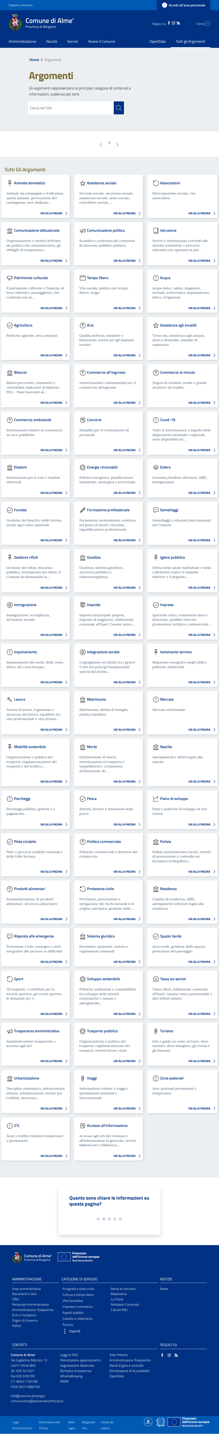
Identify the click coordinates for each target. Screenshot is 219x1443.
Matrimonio (96, 699)
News (164, 1288)
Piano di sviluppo (174, 798)
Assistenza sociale (101, 183)
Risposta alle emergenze (34, 936)
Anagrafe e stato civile (78, 1288)
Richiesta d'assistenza (75, 1370)
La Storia (117, 1299)
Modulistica (119, 1293)
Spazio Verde (170, 936)
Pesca (92, 798)
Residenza (168, 889)
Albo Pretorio (119, 1354)
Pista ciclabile (25, 841)
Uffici (15, 1299)
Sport (18, 979)
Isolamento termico (176, 652)
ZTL (17, 1125)
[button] (84, 1331)
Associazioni (170, 183)
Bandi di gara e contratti (127, 1365)
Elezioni (20, 467)
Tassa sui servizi (173, 979)
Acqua (165, 277)
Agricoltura (23, 325)
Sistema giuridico (101, 936)
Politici (16, 1325)
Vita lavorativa (73, 1300)
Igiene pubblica (172, 557)
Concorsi (94, 420)
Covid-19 (167, 420)
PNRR (64, 1381)
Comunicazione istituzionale (37, 230)
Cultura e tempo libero (78, 1294)
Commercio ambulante (32, 420)
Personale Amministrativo (30, 1304)
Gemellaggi (169, 510)
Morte (92, 746)
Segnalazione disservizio (77, 1365)
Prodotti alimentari (29, 889)
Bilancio (20, 372)
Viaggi (92, 1078)
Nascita (166, 746)
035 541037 (25, 1370)
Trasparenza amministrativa (36, 1031)
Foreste (20, 510)
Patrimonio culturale (31, 277)
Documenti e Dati (24, 1293)
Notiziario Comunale (125, 1304)
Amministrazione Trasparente (32, 1309)
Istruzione (168, 230)
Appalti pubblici (73, 1312)
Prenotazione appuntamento (80, 1360)
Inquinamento (25, 652)
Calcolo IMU (119, 1309)
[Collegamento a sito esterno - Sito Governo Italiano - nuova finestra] (161, 1421)
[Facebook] (161, 22)
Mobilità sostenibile (30, 746)
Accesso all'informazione (107, 1125)
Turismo (166, 1031)
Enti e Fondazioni (24, 1315)
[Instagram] (166, 22)
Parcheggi (22, 798)
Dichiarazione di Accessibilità (129, 1370)
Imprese (166, 604)
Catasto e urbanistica (77, 1318)
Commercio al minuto (177, 372)
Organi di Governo (24, 1320)
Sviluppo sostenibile (103, 979)
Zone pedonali (171, 1078)
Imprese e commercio (77, 1306)
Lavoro (20, 699)
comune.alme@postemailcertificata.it (37, 1400)
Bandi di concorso (123, 1288)
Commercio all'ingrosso (106, 372)
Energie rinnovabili (102, 467)
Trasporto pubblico (102, 1031)
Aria (90, 325)
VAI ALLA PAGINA (55, 213)
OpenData (117, 1376)
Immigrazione (25, 604)
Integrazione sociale (103, 652)
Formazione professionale (108, 510)
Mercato (167, 699)
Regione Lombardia (21, 5)
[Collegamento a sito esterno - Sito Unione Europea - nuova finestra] (78, 1258)
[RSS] (171, 22)
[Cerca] (205, 23)
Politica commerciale (104, 841)
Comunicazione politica (106, 230)
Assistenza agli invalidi (178, 325)
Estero (165, 467)
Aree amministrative (26, 1288)
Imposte (93, 604)
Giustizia (94, 557)
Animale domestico (29, 183)
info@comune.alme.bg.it (28, 1395)
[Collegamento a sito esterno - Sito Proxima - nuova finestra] (148, 1421)
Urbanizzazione (26, 1078)
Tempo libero (97, 277)
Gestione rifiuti (26, 557)
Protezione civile (100, 889)
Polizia (165, 841)
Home (34, 59)
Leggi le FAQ (69, 1354)
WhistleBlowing (71, 1376)
